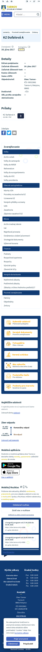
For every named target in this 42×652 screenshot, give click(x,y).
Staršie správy (8, 542)
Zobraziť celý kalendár (10, 430)
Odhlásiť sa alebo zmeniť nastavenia (21, 505)
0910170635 (21, 608)
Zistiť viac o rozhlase (21, 500)
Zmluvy (21, 39)
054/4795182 (21, 606)
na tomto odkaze (16, 633)
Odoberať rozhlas (21, 494)
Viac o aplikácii (7, 467)
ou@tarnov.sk (21, 611)
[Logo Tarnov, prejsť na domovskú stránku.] (21, 7)
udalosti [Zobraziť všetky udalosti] (16, 402)
